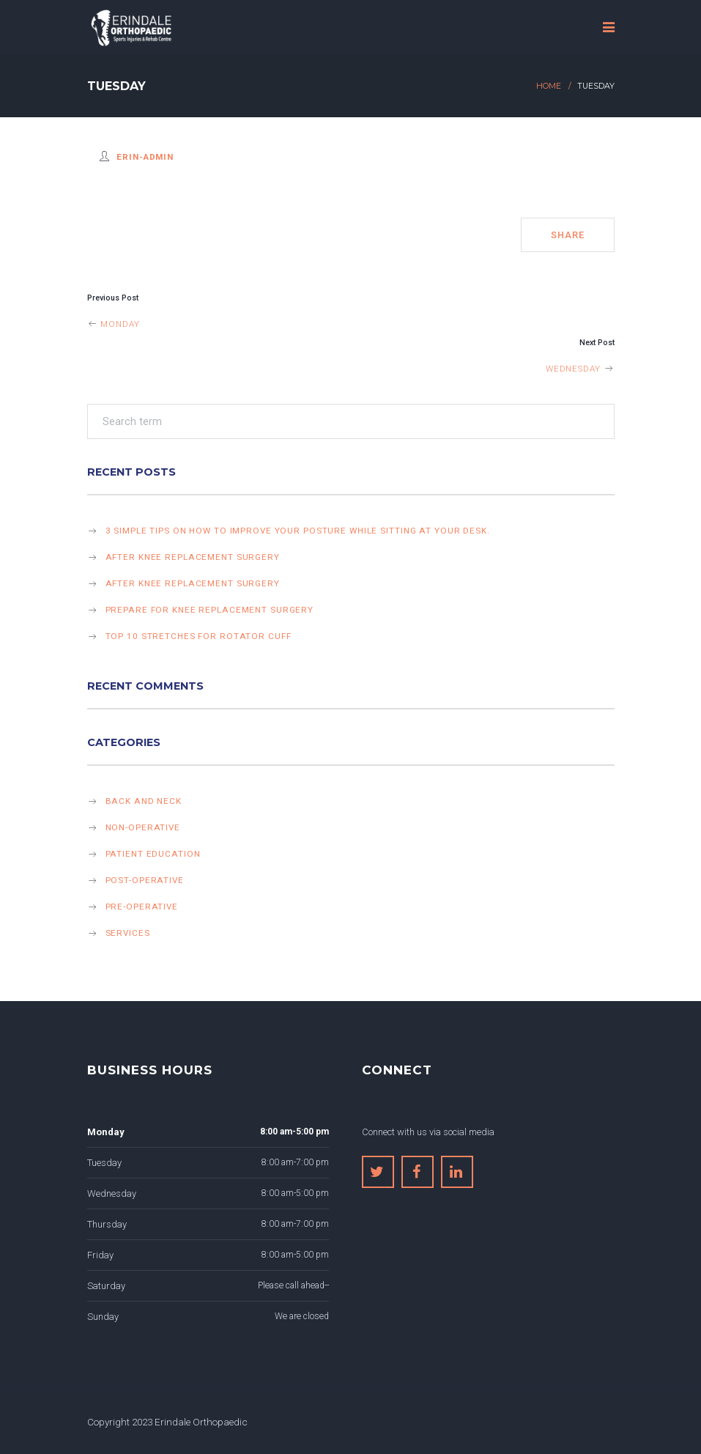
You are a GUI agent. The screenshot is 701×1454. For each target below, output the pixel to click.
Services (127, 933)
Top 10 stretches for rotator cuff (198, 636)
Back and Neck (143, 801)
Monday (113, 324)
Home (548, 86)
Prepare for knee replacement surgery (209, 610)
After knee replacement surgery (192, 557)
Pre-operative (141, 906)
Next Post (597, 342)
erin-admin (145, 157)
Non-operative (142, 827)
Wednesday (580, 369)
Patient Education (153, 854)
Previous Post (112, 298)
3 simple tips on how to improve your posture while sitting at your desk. (297, 530)
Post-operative (144, 880)
